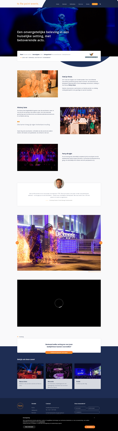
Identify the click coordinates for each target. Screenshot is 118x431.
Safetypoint (34, 410)
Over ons (80, 4)
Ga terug (21, 336)
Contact (95, 4)
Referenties (72, 4)
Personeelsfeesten (56, 54)
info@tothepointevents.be (52, 407)
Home (57, 4)
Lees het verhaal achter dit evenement (36, 57)
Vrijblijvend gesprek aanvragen (59, 352)
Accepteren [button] (90, 426)
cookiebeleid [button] (42, 421)
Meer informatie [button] (29, 426)
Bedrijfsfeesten (66, 54)
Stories (87, 4)
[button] (19, 243)
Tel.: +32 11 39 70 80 (51, 410)
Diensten (64, 4)
